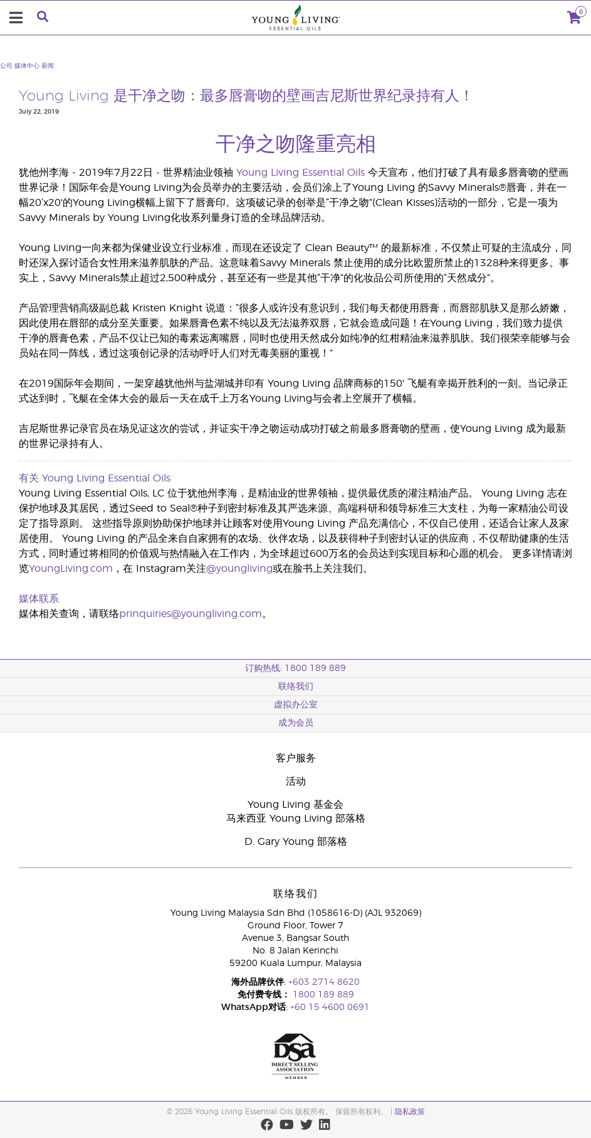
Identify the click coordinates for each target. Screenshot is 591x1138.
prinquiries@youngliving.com (190, 614)
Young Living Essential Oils (300, 173)
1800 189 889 (322, 994)
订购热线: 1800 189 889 (295, 668)
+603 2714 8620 (324, 982)
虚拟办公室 (296, 705)
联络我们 (295, 686)
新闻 (47, 66)
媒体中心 (26, 66)
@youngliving (239, 569)
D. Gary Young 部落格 (295, 842)
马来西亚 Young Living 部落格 (295, 818)
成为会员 (295, 723)
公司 (6, 66)
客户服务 (296, 758)
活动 (296, 781)
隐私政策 (410, 1111)
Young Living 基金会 (295, 805)
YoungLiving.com (71, 569)
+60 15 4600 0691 (330, 1007)
